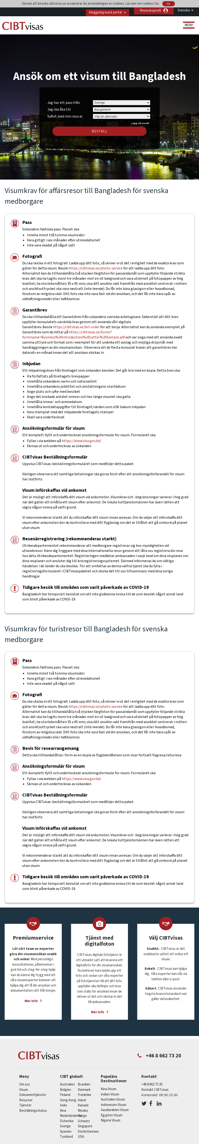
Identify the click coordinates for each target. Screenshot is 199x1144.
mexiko (83, 1107)
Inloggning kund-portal (102, 10)
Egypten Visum (111, 1112)
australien (67, 1081)
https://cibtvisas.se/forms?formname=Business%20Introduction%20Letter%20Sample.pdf (73, 331)
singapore (85, 1123)
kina (63, 1107)
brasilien (84, 1081)
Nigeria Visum (110, 1117)
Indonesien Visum (113, 1101)
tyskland (66, 1133)
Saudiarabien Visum (115, 1106)
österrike (67, 1117)
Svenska (184, 10)
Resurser (26, 1097)
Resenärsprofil (150, 10)
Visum (23, 1086)
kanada (83, 1102)
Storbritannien (88, 1128)
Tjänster (25, 1102)
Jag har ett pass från (63, 99)
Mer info (31, 997)
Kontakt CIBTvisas (155, 1086)
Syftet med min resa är (65, 112)
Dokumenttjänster (32, 1091)
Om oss (24, 1081)
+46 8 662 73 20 (151, 1081)
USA (81, 1133)
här (156, 3)
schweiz (84, 1117)
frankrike (84, 1091)
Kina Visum (108, 1085)
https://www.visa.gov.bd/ (81, 437)
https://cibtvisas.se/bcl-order (76, 323)
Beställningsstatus (33, 1107)
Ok (168, 4)
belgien (65, 1086)
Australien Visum (113, 1096)
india (63, 1102)
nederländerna (71, 1112)
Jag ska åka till (59, 106)
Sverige (65, 1123)
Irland (82, 1097)
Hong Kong (68, 1097)
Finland (65, 1091)
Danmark (84, 1086)
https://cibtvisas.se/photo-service (96, 265)
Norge (82, 1112)
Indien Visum (110, 1091)
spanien (66, 1128)
